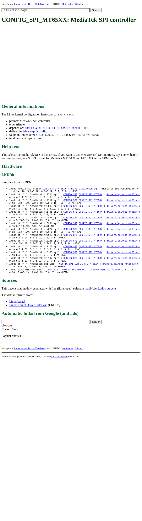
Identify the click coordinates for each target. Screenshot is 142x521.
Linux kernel (17, 313)
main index (67, 359)
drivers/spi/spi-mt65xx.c (123, 195)
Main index (67, 4)
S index (79, 4)
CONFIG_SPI (70, 195)
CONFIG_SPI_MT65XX (54, 188)
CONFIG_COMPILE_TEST (75, 128)
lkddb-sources (106, 300)
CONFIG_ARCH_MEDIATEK (40, 128)
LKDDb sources (59, 368)
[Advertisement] (36, 64)
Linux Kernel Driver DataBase (29, 4)
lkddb (88, 300)
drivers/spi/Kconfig (34, 131)
